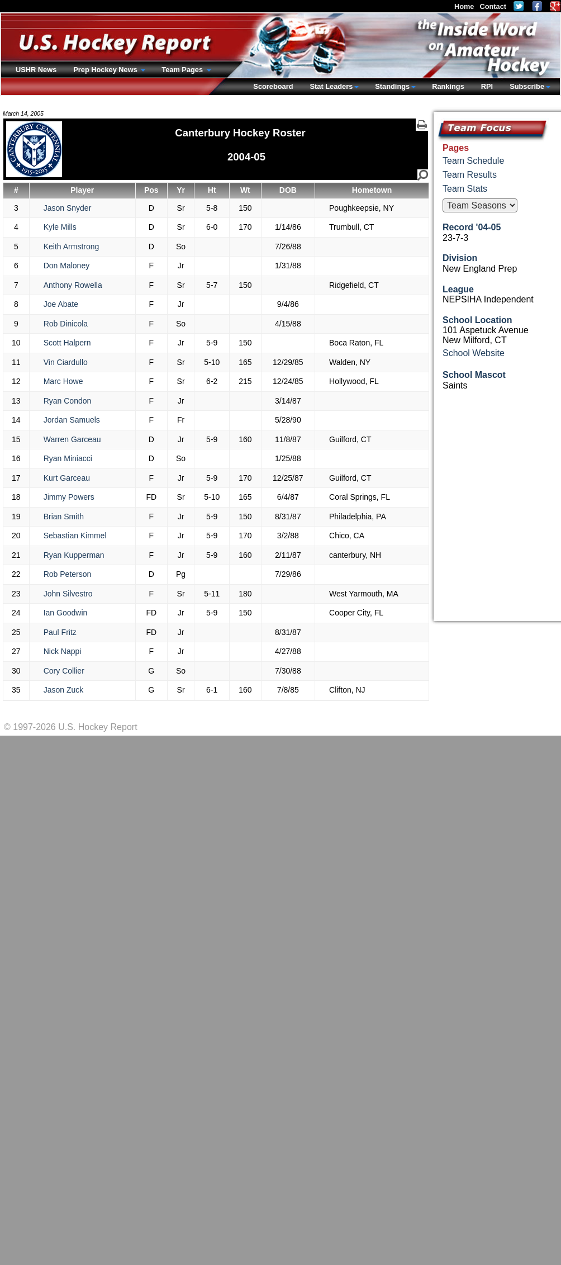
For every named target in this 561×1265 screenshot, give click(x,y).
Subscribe (527, 86)
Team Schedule (473, 160)
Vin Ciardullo (66, 362)
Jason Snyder (68, 207)
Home (464, 6)
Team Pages (183, 69)
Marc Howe (63, 381)
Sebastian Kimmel (75, 535)
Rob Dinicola (66, 323)
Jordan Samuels (72, 419)
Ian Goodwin (66, 612)
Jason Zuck (64, 689)
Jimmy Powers (69, 496)
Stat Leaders (331, 86)
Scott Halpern (67, 342)
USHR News (36, 69)
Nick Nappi (63, 651)
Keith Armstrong (71, 246)
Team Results (470, 174)
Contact (492, 6)
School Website (474, 353)
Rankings (448, 86)
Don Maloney (67, 265)
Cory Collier (64, 670)
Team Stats (465, 188)
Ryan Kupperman (74, 555)
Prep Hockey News (106, 69)
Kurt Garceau (67, 477)
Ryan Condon (68, 400)
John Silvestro (68, 593)
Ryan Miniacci (68, 458)
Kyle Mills (60, 226)
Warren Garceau (72, 439)
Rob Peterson (68, 574)
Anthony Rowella (73, 285)
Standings (392, 86)
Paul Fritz (60, 632)
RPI (487, 86)
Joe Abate (61, 304)
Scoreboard (273, 86)
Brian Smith (64, 516)
